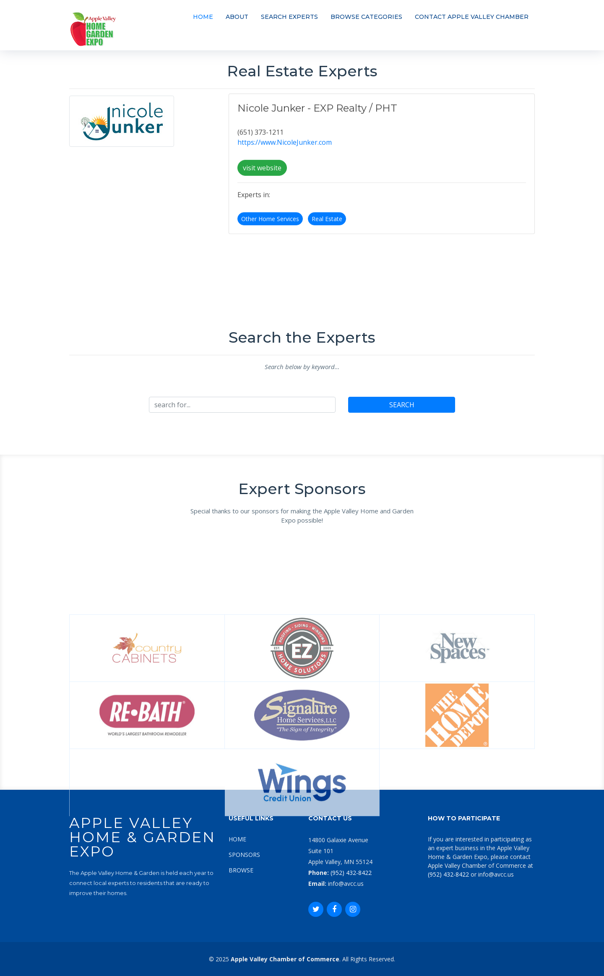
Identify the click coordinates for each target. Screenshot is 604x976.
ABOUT (237, 17)
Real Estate (327, 225)
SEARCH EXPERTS (289, 17)
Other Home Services (270, 225)
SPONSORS (244, 855)
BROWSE (241, 870)
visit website (262, 174)
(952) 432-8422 (351, 873)
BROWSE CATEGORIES (366, 17)
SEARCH (401, 404)
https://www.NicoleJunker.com (284, 148)
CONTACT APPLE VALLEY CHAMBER (471, 17)
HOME (203, 17)
